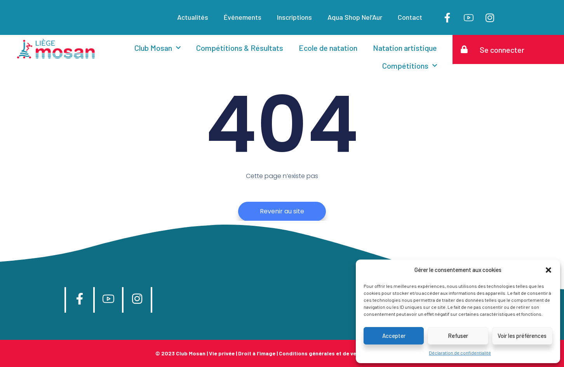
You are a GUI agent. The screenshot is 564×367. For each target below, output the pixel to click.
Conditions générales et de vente (322, 353)
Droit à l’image (256, 353)
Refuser (458, 335)
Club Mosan (157, 47)
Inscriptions (294, 17)
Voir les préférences (522, 335)
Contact (410, 17)
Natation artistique (405, 47)
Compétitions (409, 65)
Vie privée (222, 353)
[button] (548, 270)
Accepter (394, 335)
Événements (242, 17)
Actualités (192, 17)
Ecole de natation (328, 47)
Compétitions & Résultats (239, 47)
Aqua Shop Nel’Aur (354, 17)
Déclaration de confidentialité (460, 352)
